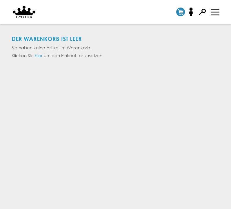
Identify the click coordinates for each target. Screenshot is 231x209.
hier (39, 55)
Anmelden (193, 12)
